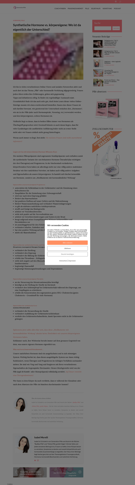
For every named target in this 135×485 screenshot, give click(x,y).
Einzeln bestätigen (67, 254)
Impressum (72, 261)
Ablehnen (67, 248)
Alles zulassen (67, 243)
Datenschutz (63, 261)
